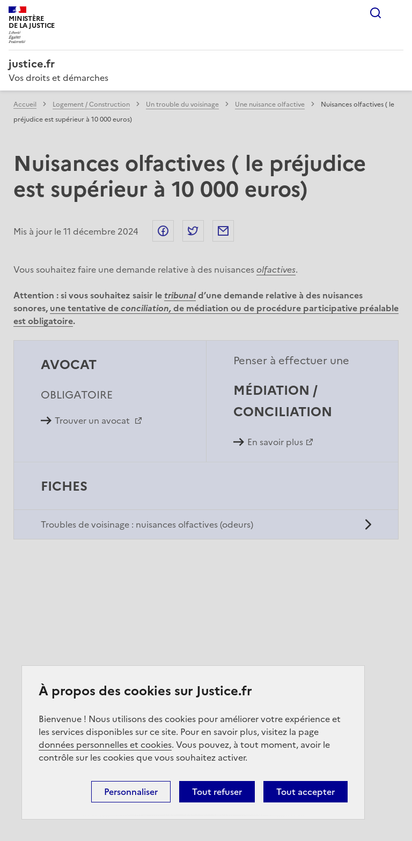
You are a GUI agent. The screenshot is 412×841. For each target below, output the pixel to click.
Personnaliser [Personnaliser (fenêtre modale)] (131, 791)
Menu (397, 13)
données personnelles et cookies (105, 744)
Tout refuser (217, 791)
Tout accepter (305, 791)
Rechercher (375, 13)
